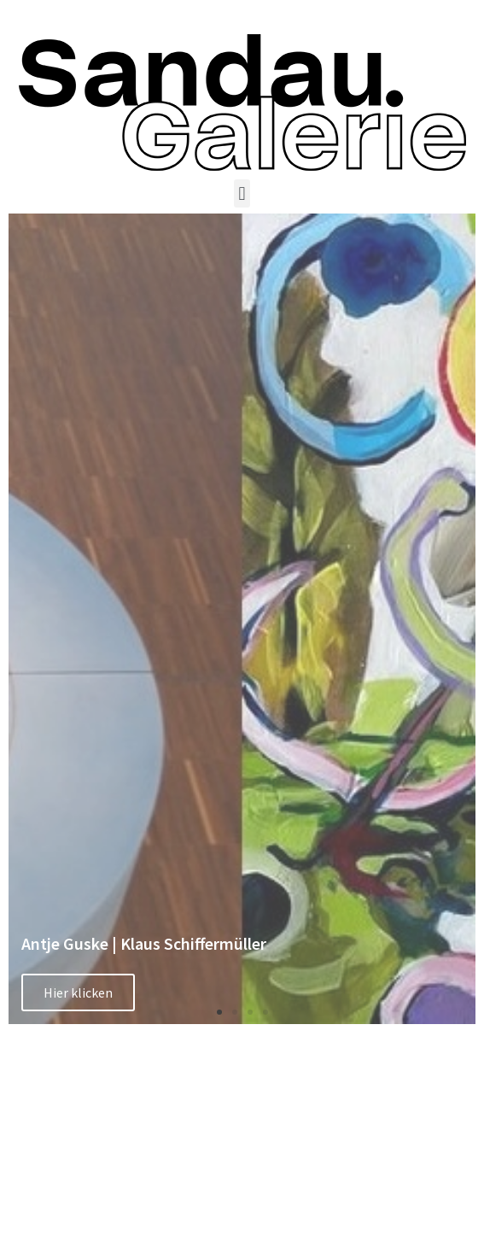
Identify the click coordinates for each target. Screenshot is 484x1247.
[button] (242, 193)
